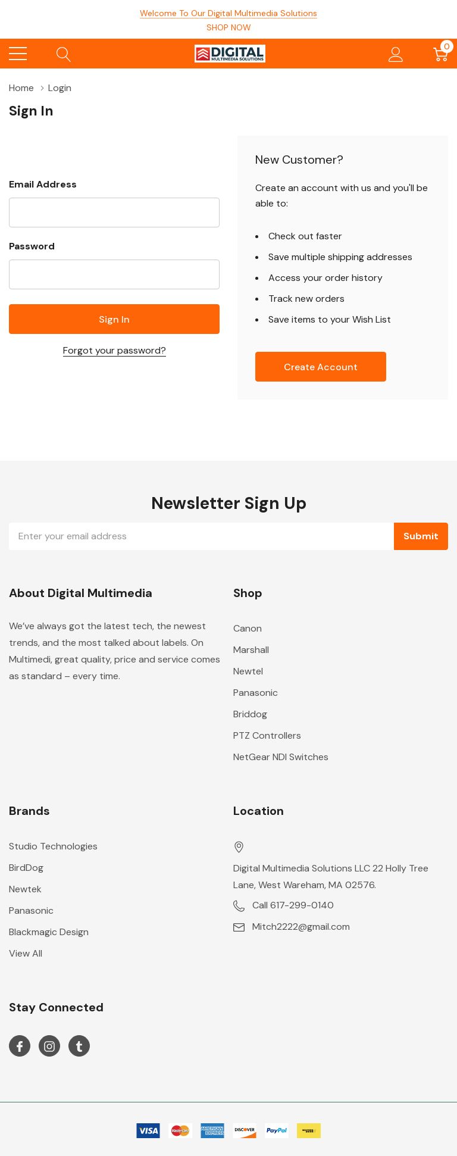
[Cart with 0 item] (440, 53)
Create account (321, 367)
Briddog (250, 714)
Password (32, 246)
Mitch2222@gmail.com (301, 926)
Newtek (25, 889)
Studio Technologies (53, 846)
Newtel (248, 671)
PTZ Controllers (267, 735)
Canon (247, 628)
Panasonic (255, 692)
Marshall (251, 649)
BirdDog (26, 867)
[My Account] (396, 53)
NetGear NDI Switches (280, 757)
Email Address (43, 184)
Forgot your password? (114, 350)
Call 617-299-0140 (293, 905)
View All (25, 953)
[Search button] (64, 53)
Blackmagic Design (49, 932)
